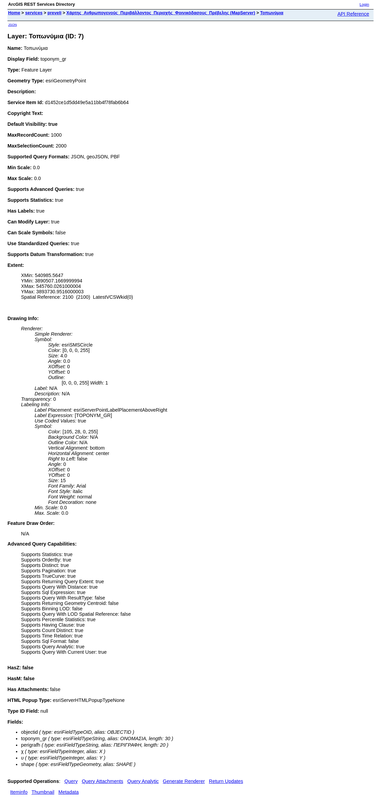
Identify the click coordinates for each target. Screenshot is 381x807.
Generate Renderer (184, 781)
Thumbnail (43, 792)
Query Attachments (102, 781)
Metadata (68, 792)
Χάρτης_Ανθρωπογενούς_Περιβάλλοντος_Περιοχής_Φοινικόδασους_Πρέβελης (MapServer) (160, 12)
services (33, 12)
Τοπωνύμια (271, 12)
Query (71, 781)
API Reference (353, 14)
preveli (54, 12)
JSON (12, 24)
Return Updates (226, 781)
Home (14, 12)
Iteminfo (18, 792)
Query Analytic (143, 781)
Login (364, 4)
